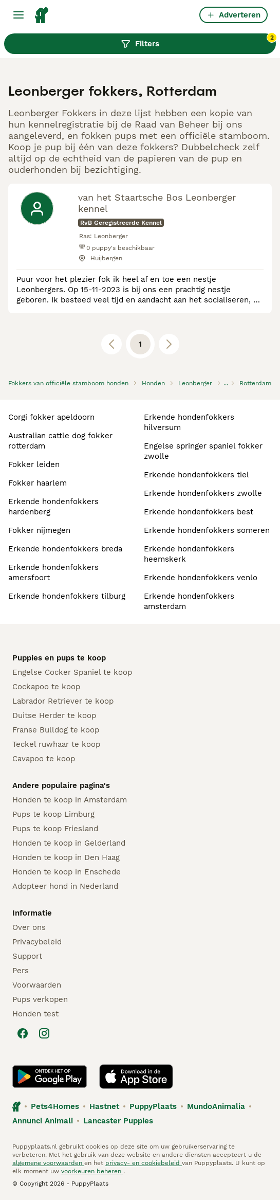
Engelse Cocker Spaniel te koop (72, 672)
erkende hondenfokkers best (198, 511)
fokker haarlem (37, 483)
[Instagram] (44, 1033)
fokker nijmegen (39, 530)
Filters (198, 41)
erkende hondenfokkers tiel (196, 474)
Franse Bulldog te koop (55, 730)
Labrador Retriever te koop (63, 701)
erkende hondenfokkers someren (207, 530)
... (225, 383)
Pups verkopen (40, 999)
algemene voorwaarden (48, 1163)
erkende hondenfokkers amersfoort (53, 572)
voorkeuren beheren (92, 1171)
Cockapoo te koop (46, 686)
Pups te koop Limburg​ (53, 814)
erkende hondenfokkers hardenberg (53, 506)
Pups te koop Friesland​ (55, 828)
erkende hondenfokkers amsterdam (189, 601)
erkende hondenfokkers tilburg (66, 596)
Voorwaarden (36, 985)
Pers (20, 970)
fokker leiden (34, 464)
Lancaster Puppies (118, 1120)
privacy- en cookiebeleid (143, 1163)
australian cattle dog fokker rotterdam (60, 441)
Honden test (35, 1013)
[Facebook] (22, 1033)
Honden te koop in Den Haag (66, 857)
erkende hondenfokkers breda (65, 548)
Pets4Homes (55, 1106)
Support (27, 956)
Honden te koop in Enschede (66, 871)
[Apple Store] (136, 1076)
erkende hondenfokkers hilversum (189, 422)
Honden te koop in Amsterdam (69, 799)
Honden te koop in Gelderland (68, 843)
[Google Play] (49, 1076)
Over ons (29, 927)
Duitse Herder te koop (54, 715)
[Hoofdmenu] (18, 15)
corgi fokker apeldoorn (51, 417)
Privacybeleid (37, 941)
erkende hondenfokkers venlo (200, 577)
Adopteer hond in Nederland (65, 886)
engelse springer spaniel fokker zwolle (203, 451)
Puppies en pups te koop (59, 657)
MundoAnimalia (216, 1106)
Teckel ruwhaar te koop (56, 744)
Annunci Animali (42, 1120)
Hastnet (104, 1106)
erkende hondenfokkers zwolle (203, 493)
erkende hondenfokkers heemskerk (189, 554)
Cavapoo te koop (43, 758)
